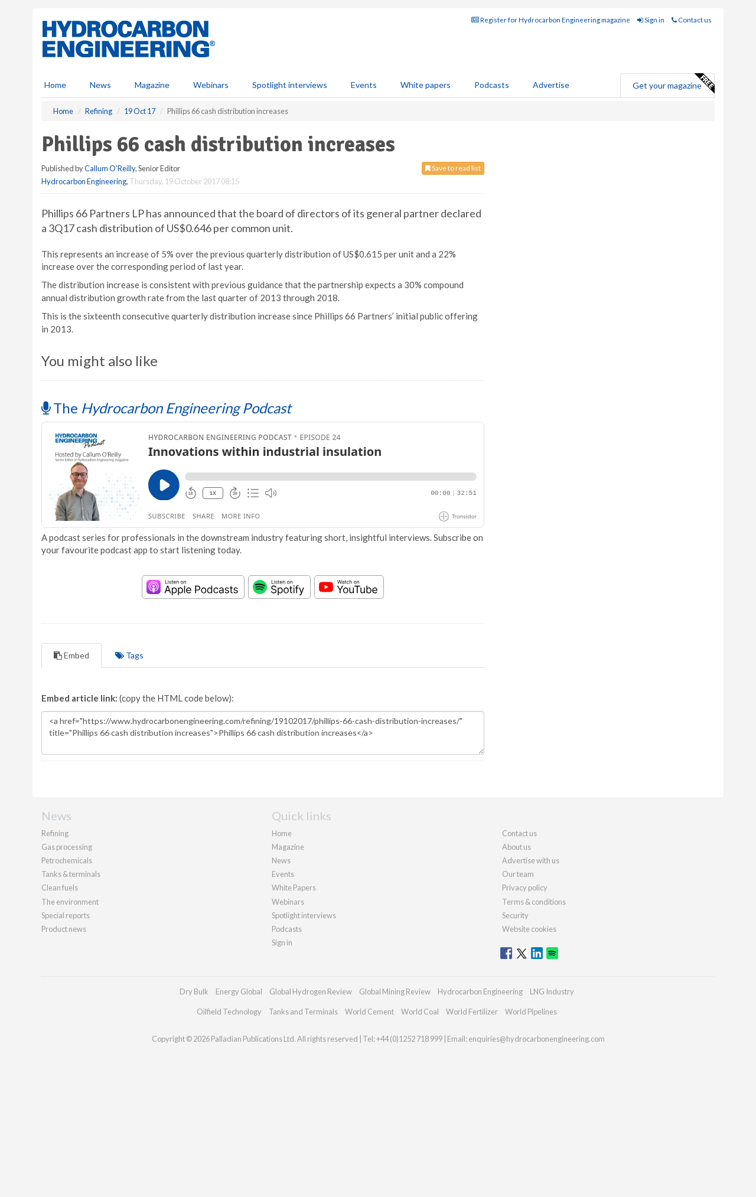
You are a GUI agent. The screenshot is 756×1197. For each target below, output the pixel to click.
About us (516, 964)
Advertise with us (530, 978)
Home (55, 137)
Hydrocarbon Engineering (83, 234)
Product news (63, 1046)
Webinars (211, 137)
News (281, 978)
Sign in (650, 72)
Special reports (65, 1033)
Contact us (692, 72)
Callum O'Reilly (109, 221)
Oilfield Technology (229, 1129)
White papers (425, 137)
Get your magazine (673, 136)
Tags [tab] (129, 773)
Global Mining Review (395, 1109)
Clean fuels (59, 1005)
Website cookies (529, 1046)
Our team (518, 991)
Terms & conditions (534, 1019)
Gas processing (66, 964)
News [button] (100, 137)
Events (364, 137)
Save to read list (453, 220)
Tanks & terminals (70, 991)
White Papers (294, 1005)
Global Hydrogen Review (310, 1109)
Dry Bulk (194, 1109)
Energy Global (239, 1109)
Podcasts (491, 137)
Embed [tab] (71, 773)
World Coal (420, 1129)
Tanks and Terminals (303, 1129)
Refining (55, 950)
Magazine (152, 137)
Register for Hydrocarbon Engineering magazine (550, 72)
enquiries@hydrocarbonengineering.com (536, 1156)
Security (515, 1033)
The (166, 525)
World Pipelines (531, 1129)
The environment (70, 1019)
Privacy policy (525, 1005)
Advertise (551, 137)
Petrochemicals (66, 978)
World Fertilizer (472, 1129)
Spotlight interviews (289, 137)
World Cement (369, 1129)
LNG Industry (552, 1109)
